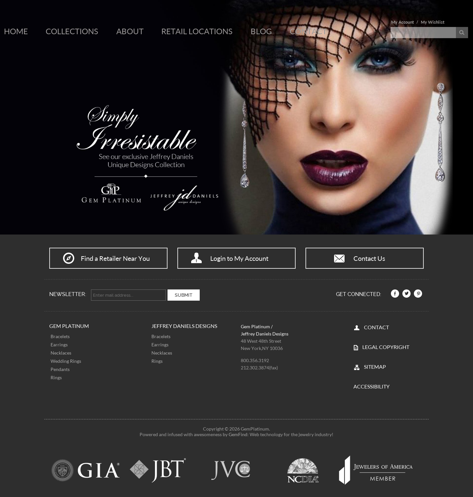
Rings (56, 377)
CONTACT (376, 327)
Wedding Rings (66, 360)
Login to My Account (239, 258)
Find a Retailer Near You (115, 258)
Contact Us (369, 258)
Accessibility (371, 386)
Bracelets (60, 336)
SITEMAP (375, 366)
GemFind (238, 434)
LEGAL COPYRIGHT (385, 347)
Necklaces (61, 352)
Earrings (59, 344)
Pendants (60, 369)
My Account (402, 22)
